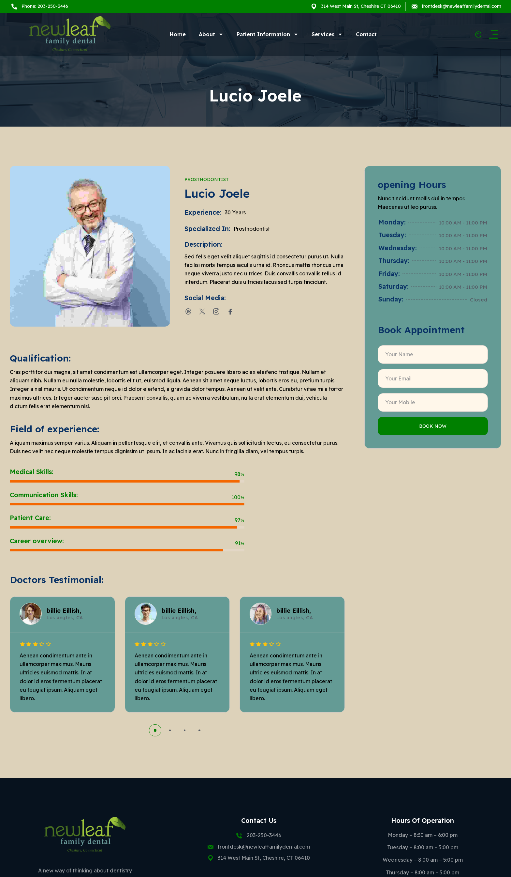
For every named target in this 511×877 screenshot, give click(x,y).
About (211, 34)
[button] (155, 730)
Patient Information (268, 34)
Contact (366, 34)
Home (178, 34)
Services (327, 34)
